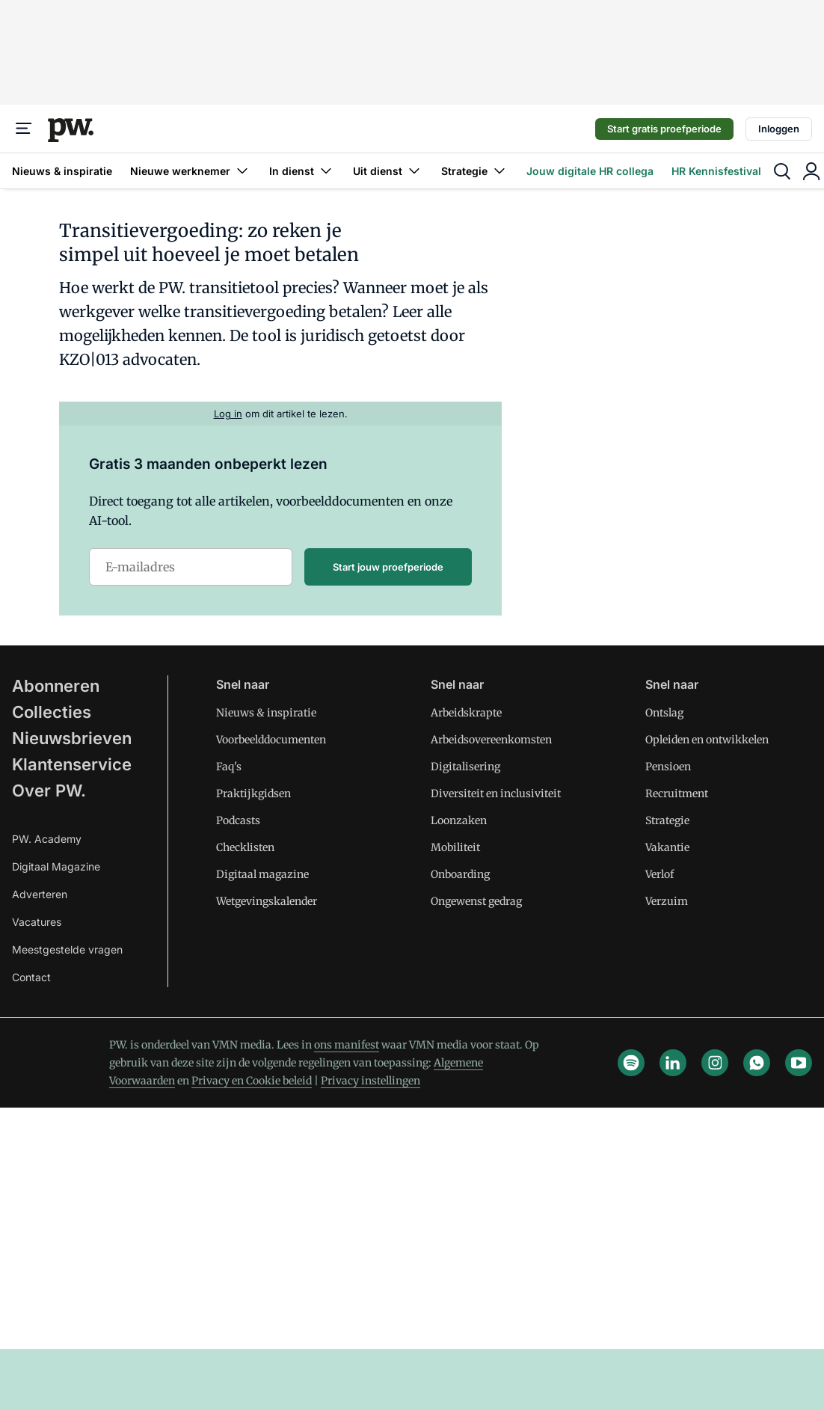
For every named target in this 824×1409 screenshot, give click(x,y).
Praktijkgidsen (253, 793)
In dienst (302, 170)
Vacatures (36, 921)
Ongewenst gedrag (476, 901)
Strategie (474, 170)
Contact (31, 977)
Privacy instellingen (370, 1080)
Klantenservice (72, 764)
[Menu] (24, 129)
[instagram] (714, 1062)
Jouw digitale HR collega (590, 171)
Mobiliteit (455, 847)
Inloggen (778, 129)
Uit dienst (388, 170)
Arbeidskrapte (466, 712)
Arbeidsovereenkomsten (491, 739)
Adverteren (39, 894)
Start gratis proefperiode (664, 129)
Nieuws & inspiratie (62, 171)
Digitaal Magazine (56, 866)
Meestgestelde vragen (67, 949)
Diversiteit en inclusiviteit (496, 793)
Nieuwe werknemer (190, 170)
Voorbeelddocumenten (271, 739)
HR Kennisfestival (716, 171)
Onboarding (460, 874)
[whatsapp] (756, 1062)
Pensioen (668, 766)
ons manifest (346, 1045)
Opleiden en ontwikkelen (707, 739)
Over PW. (49, 790)
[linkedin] (672, 1062)
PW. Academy (47, 838)
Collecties (51, 712)
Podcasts (238, 820)
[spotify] (631, 1062)
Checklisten (245, 847)
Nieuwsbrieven (72, 738)
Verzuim (666, 901)
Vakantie (667, 847)
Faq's (229, 766)
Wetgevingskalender (266, 901)
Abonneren (55, 686)
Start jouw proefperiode (388, 567)
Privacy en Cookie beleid (251, 1080)
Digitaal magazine (262, 874)
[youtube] (798, 1062)
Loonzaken (459, 820)
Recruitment (676, 793)
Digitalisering (465, 766)
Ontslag (664, 712)
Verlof (659, 874)
